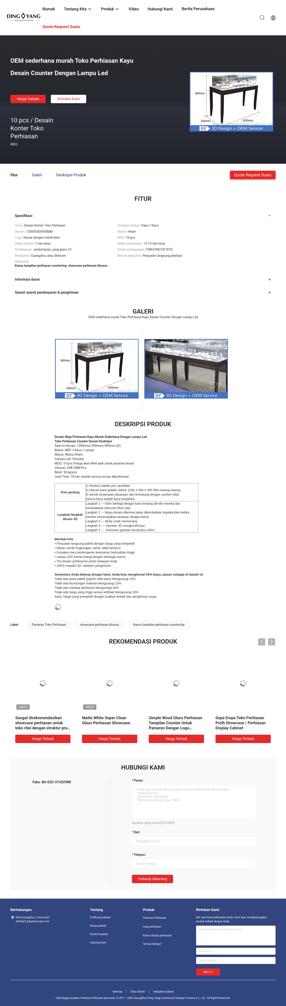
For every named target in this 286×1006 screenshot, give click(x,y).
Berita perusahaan (198, 8)
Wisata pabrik (98, 925)
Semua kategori (152, 943)
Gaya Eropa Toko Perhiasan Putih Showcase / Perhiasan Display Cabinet (240, 722)
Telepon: (140, 854)
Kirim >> (208, 972)
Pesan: (138, 780)
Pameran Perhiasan (154, 917)
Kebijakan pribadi (163, 991)
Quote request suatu (252, 174)
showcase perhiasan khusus (99, 624)
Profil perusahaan (100, 917)
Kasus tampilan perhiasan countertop (159, 624)
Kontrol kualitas (99, 934)
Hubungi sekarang (152, 879)
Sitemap (117, 991)
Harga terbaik (28, 99)
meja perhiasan (152, 926)
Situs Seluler (137, 991)
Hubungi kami (98, 942)
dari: (137, 832)
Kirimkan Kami (68, 99)
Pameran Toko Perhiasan (49, 624)
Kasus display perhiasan (157, 935)
